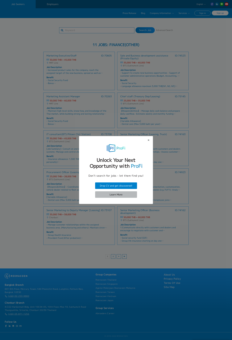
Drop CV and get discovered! (116, 185)
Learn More (116, 194)
